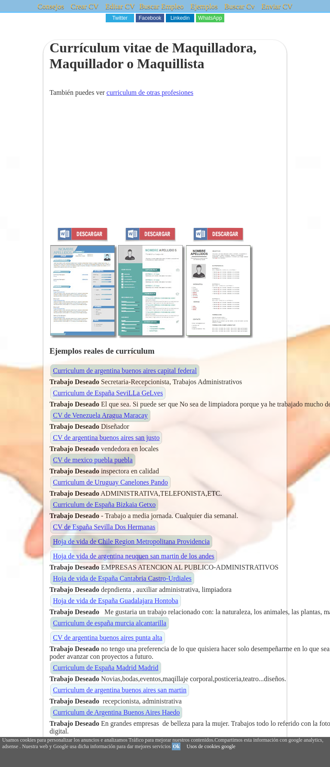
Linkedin (180, 18)
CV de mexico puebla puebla (92, 460)
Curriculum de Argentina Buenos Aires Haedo (116, 712)
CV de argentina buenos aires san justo (106, 437)
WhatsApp (210, 18)
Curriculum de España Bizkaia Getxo (104, 504)
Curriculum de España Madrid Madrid (105, 667)
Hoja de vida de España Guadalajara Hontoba (115, 600)
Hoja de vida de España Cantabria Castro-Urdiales (122, 578)
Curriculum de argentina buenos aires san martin (119, 690)
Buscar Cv (239, 6)
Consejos (52, 6)
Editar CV (120, 6)
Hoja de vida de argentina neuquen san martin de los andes (133, 556)
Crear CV (85, 6)
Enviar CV (275, 6)
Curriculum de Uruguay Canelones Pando (110, 482)
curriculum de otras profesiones (150, 92)
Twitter (119, 18)
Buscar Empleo (161, 6)
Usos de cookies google (210, 746)
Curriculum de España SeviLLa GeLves (108, 393)
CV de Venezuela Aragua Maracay (100, 415)
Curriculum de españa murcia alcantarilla (109, 623)
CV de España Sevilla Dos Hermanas (104, 527)
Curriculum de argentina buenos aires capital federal (125, 370)
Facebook (150, 18)
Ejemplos (203, 6)
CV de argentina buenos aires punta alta (107, 637)
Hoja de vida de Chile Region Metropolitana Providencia (131, 541)
